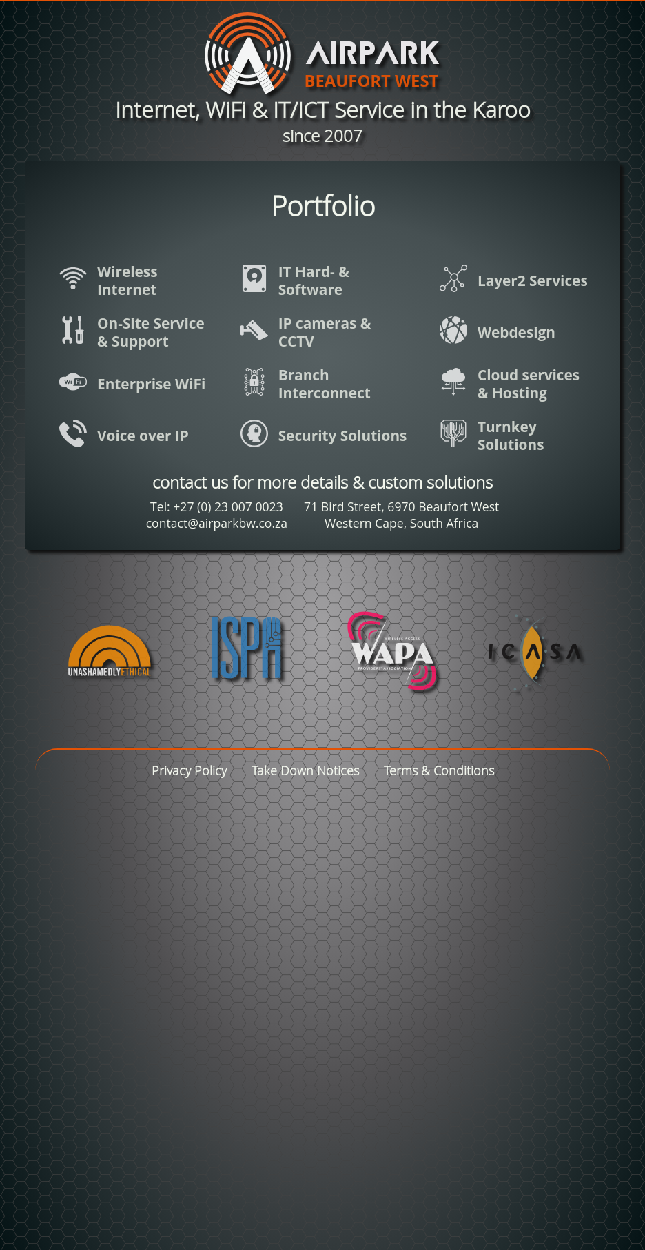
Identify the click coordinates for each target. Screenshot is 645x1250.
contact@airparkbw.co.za (216, 523)
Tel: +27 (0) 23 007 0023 (216, 506)
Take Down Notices (305, 771)
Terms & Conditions (439, 771)
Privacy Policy (189, 771)
